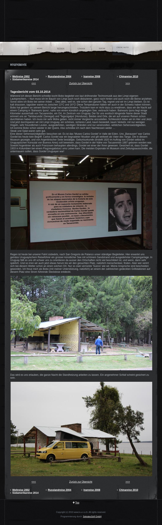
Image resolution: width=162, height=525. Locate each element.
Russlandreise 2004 (59, 76)
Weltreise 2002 (21, 76)
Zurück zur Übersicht (80, 83)
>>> (128, 83)
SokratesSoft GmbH (92, 516)
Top (77, 502)
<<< (33, 83)
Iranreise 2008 (91, 76)
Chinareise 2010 (128, 76)
